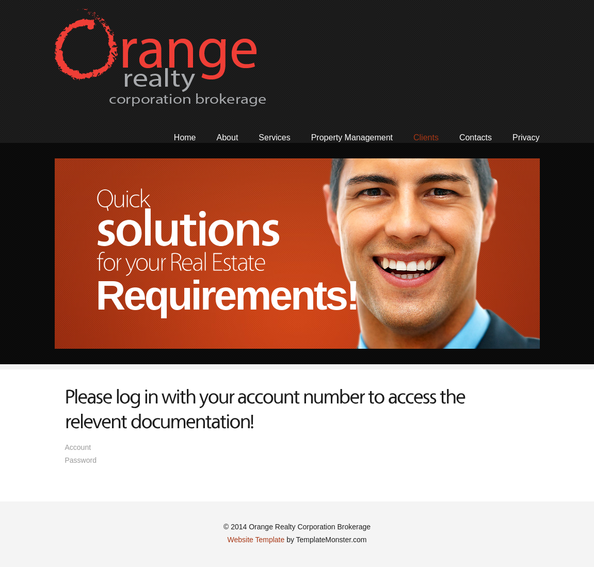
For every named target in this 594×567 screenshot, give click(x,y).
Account (122, 447)
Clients (426, 137)
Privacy (525, 137)
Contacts (475, 137)
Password (81, 460)
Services (274, 137)
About (227, 137)
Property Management (352, 137)
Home (185, 137)
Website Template (255, 540)
